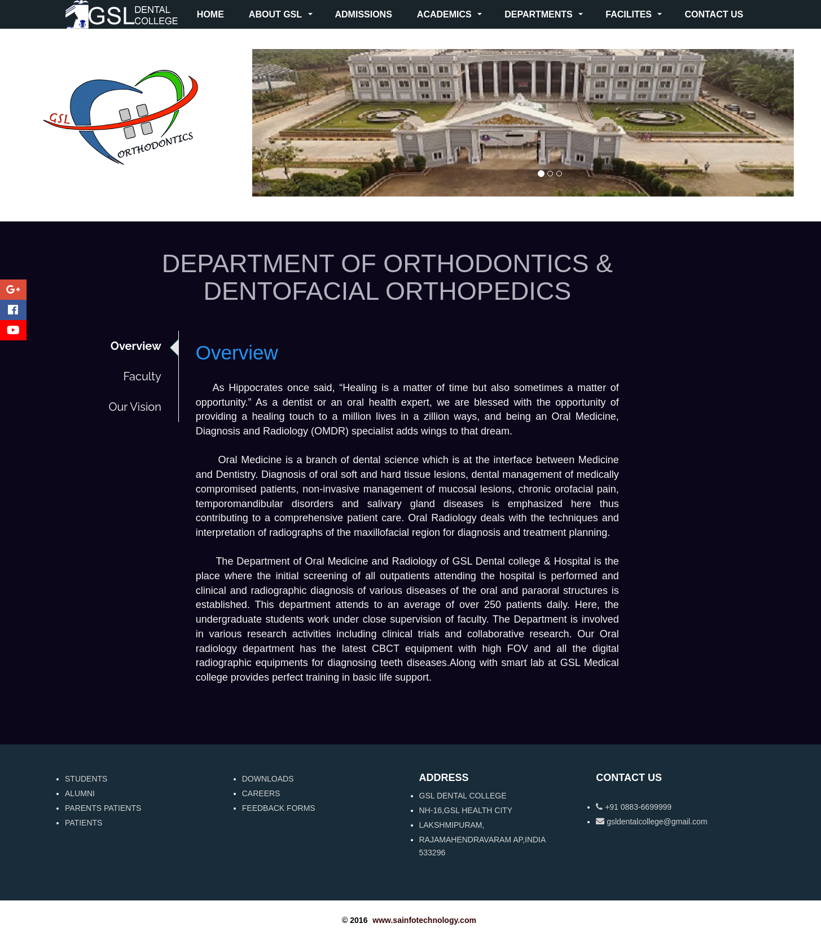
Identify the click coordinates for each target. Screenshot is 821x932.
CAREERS (261, 793)
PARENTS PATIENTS (103, 808)
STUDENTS (86, 778)
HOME (210, 14)
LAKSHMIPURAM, (452, 824)
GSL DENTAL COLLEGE (463, 795)
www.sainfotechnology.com (424, 920)
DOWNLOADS (268, 778)
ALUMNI (80, 793)
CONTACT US (713, 14)
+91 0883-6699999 (633, 806)
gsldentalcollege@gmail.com (651, 821)
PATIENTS (83, 822)
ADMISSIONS (363, 14)
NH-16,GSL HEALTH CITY (466, 810)
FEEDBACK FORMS (278, 808)
